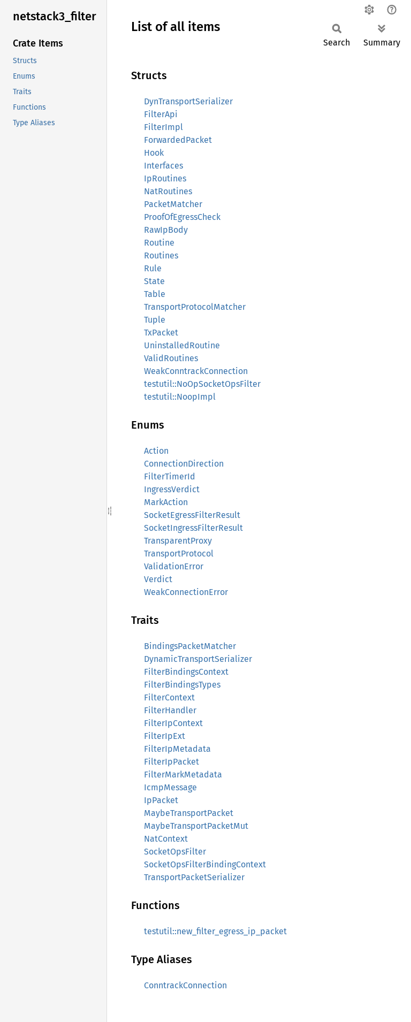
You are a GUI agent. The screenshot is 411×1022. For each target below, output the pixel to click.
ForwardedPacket (178, 140)
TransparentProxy (178, 541)
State (154, 281)
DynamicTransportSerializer (198, 659)
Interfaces (163, 166)
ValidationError (173, 566)
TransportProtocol (179, 553)
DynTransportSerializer (188, 101)
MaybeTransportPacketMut (196, 826)
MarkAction (166, 502)
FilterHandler (170, 710)
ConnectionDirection (184, 464)
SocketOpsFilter (175, 851)
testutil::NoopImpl (180, 397)
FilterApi (161, 114)
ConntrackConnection (185, 985)
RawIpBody (166, 230)
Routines (161, 255)
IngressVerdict (172, 489)
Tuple (154, 320)
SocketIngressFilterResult (193, 528)
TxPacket (161, 332)
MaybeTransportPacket (188, 813)
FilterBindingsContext (186, 672)
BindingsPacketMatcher (190, 646)
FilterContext (169, 697)
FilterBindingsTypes (182, 685)
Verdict (158, 579)
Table (154, 294)
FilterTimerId (169, 476)
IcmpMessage (170, 787)
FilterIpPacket (171, 762)
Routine (159, 243)
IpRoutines (165, 178)
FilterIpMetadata (177, 749)
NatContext (166, 839)
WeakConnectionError (186, 592)
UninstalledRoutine (182, 345)
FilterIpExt (164, 736)
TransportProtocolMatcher (195, 307)
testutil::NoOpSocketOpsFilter (202, 384)
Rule (153, 268)
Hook (154, 153)
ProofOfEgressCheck (182, 217)
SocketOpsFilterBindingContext (205, 864)
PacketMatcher (173, 204)
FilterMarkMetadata (183, 774)
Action (156, 451)
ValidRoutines (171, 358)
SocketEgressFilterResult (192, 515)
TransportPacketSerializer (194, 877)
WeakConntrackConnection (196, 371)
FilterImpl (163, 127)
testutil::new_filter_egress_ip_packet (215, 931)
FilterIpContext (173, 723)
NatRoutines (168, 191)
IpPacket (161, 800)
